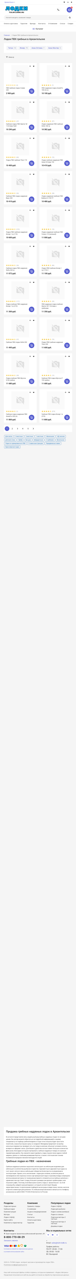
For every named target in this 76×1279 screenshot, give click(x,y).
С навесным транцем (36, 443)
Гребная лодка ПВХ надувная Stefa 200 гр (16, 269)
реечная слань (10, 440)
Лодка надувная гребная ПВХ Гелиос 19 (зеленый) (52, 233)
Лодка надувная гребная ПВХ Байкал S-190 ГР (52, 197)
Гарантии (30, 1223)
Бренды (33, 23)
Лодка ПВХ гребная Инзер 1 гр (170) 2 (52, 269)
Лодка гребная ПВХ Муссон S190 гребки (16, 379)
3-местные (19, 436)
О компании (31, 1209)
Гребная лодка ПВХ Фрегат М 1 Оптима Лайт (16, 125)
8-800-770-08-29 (58, 10)
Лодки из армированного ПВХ (15, 443)
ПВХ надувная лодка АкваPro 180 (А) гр (52, 89)
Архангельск (9, 2)
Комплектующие (10, 1212)
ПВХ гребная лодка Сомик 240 (15, 89)
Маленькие (50, 436)
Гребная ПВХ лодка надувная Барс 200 (16, 197)
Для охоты (8, 436)
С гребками (50, 440)
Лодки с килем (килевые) (60, 1212)
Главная (7, 35)
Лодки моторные (10, 1206)
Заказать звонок (11, 1241)
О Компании (52, 23)
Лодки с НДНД (9, 1217)
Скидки (70, 23)
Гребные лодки (9, 1209)
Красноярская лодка (12, 447)
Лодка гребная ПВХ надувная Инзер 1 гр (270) (16, 305)
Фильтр (11, 57)
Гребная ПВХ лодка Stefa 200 (16, 342)
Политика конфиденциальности (15, 1265)
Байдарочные (38, 440)
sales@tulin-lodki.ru (59, 1243)
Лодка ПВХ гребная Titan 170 (16, 160)
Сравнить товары (33, 1206)
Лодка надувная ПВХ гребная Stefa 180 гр (52, 125)
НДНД (20, 440)
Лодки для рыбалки (58, 1209)
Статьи (62, 23)
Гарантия (23, 23)
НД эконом (61, 436)
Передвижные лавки (53, 443)
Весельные (60, 440)
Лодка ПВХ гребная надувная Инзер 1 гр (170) (16, 233)
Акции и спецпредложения (36, 1212)
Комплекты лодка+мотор (13, 1223)
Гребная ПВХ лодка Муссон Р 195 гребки (52, 379)
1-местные (39, 436)
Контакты (42, 23)
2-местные (29, 436)
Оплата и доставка (11, 23)
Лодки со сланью (57, 1214)
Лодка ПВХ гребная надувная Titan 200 (52, 343)
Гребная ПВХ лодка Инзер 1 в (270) (52, 415)
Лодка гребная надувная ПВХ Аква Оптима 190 (52, 161)
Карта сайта (8, 1220)
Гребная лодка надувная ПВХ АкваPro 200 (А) (16, 415)
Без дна (28, 440)
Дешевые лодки (56, 1226)
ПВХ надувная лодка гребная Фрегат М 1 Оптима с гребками (52, 306)
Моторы (7, 1214)
